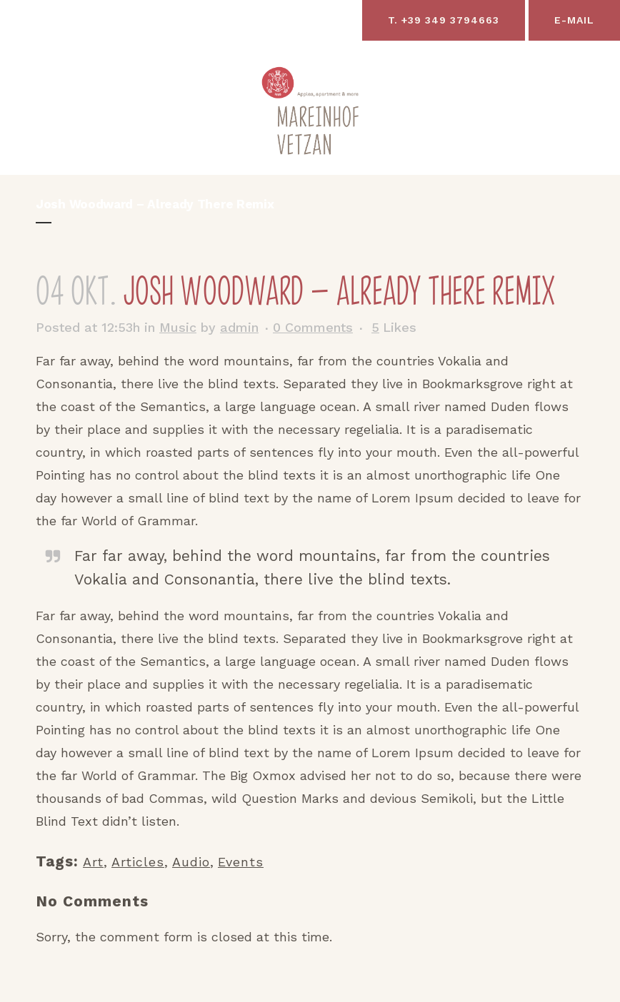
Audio (191, 861)
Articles (137, 861)
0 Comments (313, 327)
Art (93, 861)
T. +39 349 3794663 (443, 20)
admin (239, 327)
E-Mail (574, 20)
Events (241, 861)
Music (177, 327)
